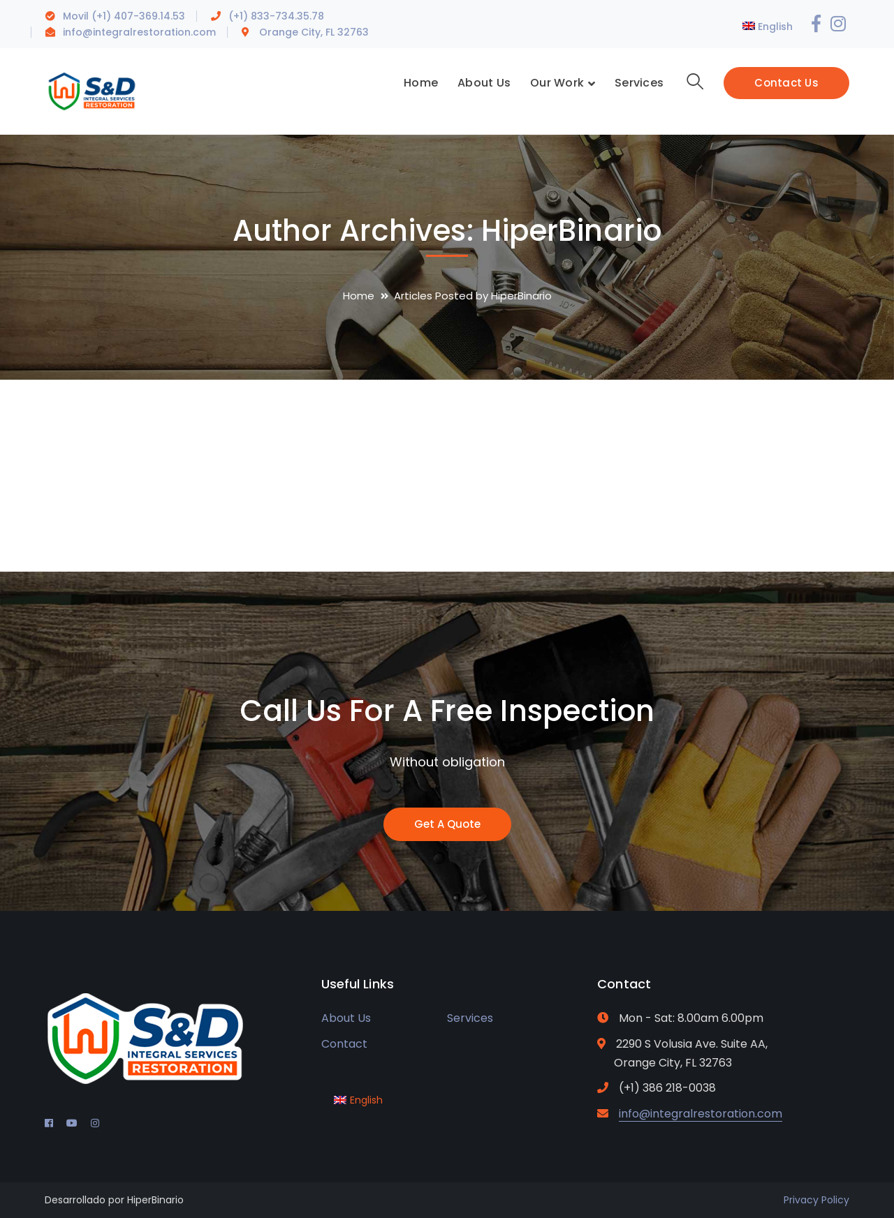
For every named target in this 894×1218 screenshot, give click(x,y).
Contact (344, 1044)
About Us (346, 1018)
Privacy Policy (816, 1200)
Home (358, 295)
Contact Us (786, 82)
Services (470, 1018)
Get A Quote (447, 824)
